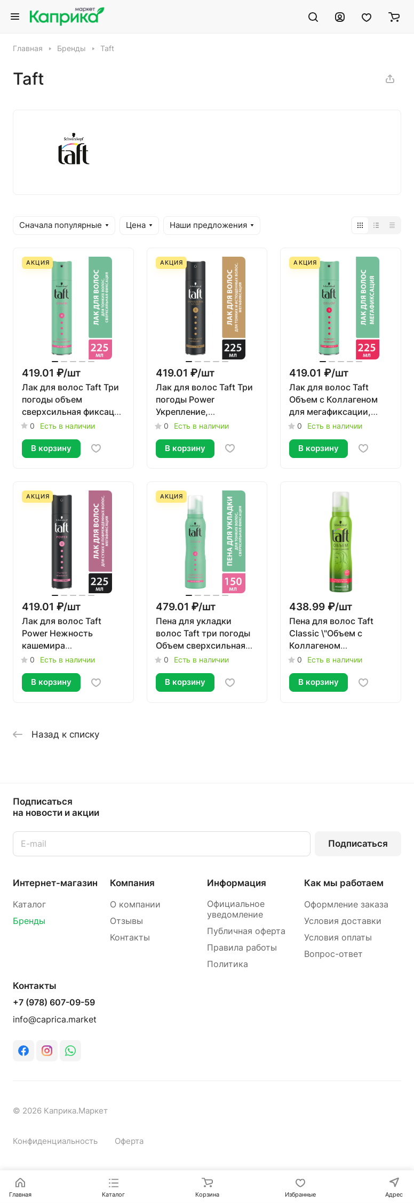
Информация (236, 883)
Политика (227, 964)
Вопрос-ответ (333, 954)
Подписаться (358, 843)
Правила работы (242, 948)
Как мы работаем (344, 883)
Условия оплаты (338, 937)
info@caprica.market (55, 1019)
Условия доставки (342, 921)
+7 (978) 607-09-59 (54, 1003)
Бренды (29, 921)
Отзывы (126, 921)
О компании (135, 904)
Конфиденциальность (55, 1141)
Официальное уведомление (236, 909)
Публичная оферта (246, 931)
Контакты (130, 937)
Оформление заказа (346, 904)
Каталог (29, 904)
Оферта (129, 1141)
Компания (132, 883)
